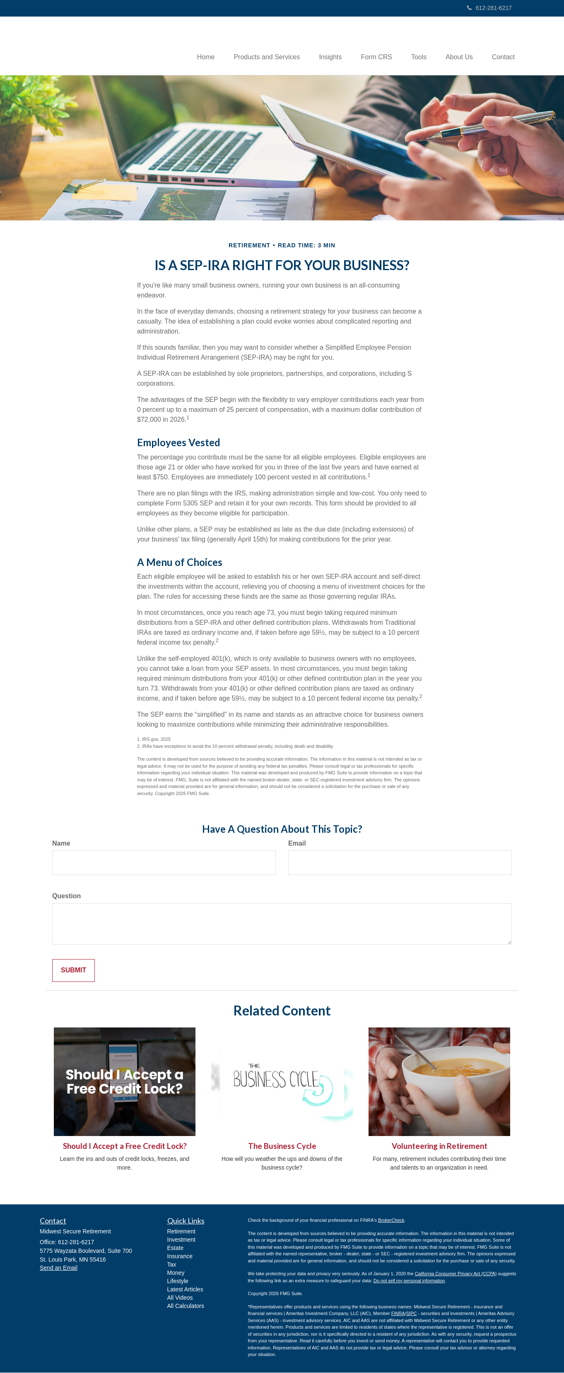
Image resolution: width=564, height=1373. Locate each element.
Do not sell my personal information (409, 1281)
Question (66, 896)
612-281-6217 (489, 8)
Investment (181, 1240)
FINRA (398, 1314)
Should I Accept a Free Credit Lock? (125, 1146)
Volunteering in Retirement (439, 1146)
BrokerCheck (391, 1220)
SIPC (411, 1314)
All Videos (180, 1298)
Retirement (181, 1231)
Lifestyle (177, 1281)
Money (176, 1273)
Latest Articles (185, 1289)
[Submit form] (73, 971)
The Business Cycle (282, 1146)
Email (297, 843)
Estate (175, 1248)
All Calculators (185, 1306)
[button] (257, 46)
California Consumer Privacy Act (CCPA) (456, 1274)
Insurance (180, 1256)
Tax (171, 1265)
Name (61, 843)
